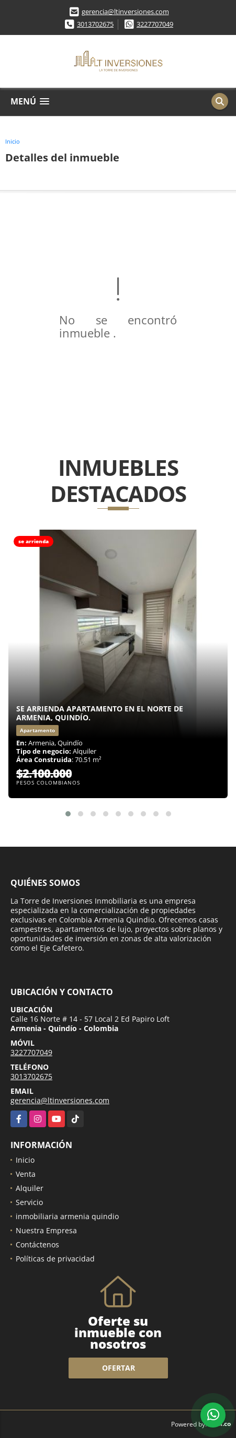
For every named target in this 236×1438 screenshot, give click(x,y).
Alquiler (29, 1188)
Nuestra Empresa (46, 1230)
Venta (26, 1174)
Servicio (29, 1202)
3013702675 (95, 24)
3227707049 (155, 24)
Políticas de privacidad (55, 1259)
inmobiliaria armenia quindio (67, 1216)
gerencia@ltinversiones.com (125, 11)
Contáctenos (37, 1244)
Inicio (12, 141)
